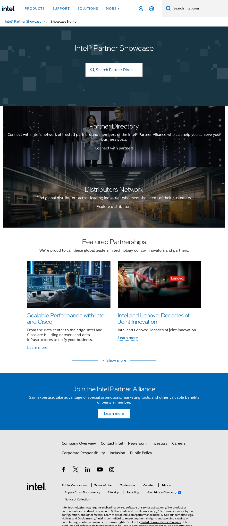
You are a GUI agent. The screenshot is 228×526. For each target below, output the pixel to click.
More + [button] (113, 8)
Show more (116, 360)
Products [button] (35, 8)
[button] (114, 295)
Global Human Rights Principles (161, 515)
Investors (159, 443)
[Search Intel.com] (199, 8)
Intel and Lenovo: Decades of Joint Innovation (153, 318)
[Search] (168, 8)
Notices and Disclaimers (77, 511)
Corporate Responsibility (83, 453)
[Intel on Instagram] (112, 470)
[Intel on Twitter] (76, 470)
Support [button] (61, 8)
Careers (179, 443)
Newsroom (137, 443)
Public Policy (141, 453)
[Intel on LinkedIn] (88, 470)
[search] (92, 70)
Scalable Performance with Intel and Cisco (66, 318)
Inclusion (117, 453)
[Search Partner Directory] (114, 70)
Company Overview (79, 443)
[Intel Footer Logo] (36, 482)
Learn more (37, 347)
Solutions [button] (87, 8)
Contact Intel (112, 443)
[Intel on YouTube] (100, 470)
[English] (151, 8)
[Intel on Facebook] (64, 470)
